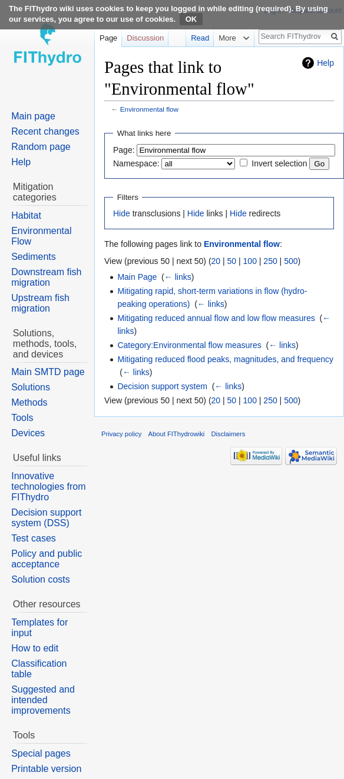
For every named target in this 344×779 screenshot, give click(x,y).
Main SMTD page (48, 372)
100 (250, 261)
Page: (124, 150)
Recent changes (45, 131)
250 (270, 261)
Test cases (33, 538)
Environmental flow (149, 109)
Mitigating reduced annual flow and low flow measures (216, 318)
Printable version (46, 769)
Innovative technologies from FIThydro (48, 486)
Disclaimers (228, 433)
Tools (22, 418)
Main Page (137, 277)
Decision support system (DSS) (46, 517)
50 (232, 261)
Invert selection (279, 163)
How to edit (34, 648)
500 (290, 261)
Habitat (26, 215)
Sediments (33, 257)
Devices (28, 433)
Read (193, 38)
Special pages (41, 753)
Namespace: (136, 163)
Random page (41, 147)
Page (108, 38)
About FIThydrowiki (176, 433)
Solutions (30, 387)
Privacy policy (121, 433)
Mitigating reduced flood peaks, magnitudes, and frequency (225, 359)
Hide (121, 213)
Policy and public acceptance (46, 559)
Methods (29, 402)
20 (216, 261)
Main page (33, 116)
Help (325, 63)
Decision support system (162, 386)
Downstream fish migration (46, 277)
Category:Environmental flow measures (189, 345)
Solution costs (40, 579)
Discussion (145, 38)
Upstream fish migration (40, 303)
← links (177, 277)
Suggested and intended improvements (43, 700)
